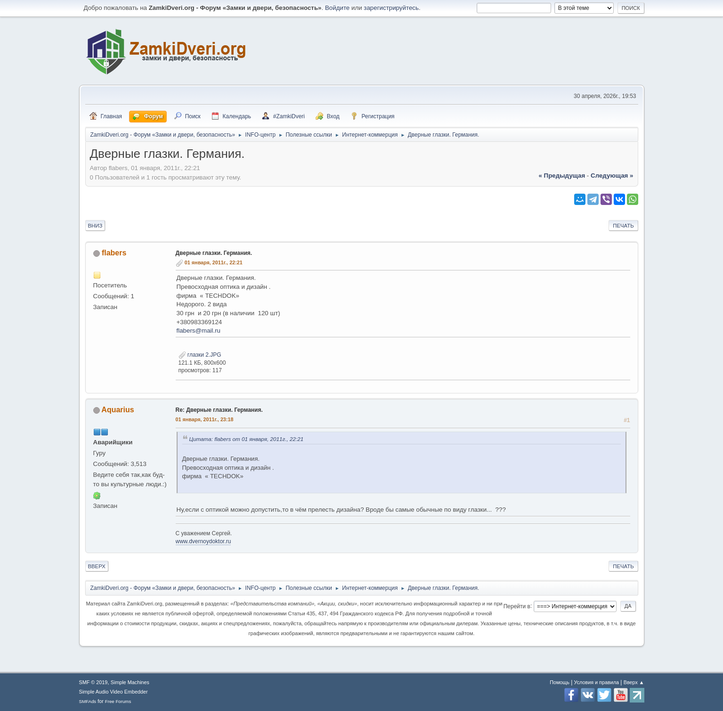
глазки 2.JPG (200, 354)
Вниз (95, 226)
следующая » (612, 175)
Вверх (97, 566)
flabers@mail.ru (199, 330)
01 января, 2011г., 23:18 (205, 419)
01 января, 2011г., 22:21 (214, 262)
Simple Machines (130, 682)
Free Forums (118, 701)
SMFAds (88, 701)
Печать (623, 226)
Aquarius (117, 410)
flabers (114, 253)
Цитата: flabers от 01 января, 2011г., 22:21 (246, 439)
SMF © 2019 (93, 682)
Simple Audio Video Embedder (113, 692)
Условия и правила (596, 682)
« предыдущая (561, 175)
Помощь (559, 682)
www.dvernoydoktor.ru (203, 541)
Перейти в (517, 606)
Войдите (337, 7)
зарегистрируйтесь (391, 7)
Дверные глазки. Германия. (214, 253)
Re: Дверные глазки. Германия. (219, 410)
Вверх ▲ (634, 682)
